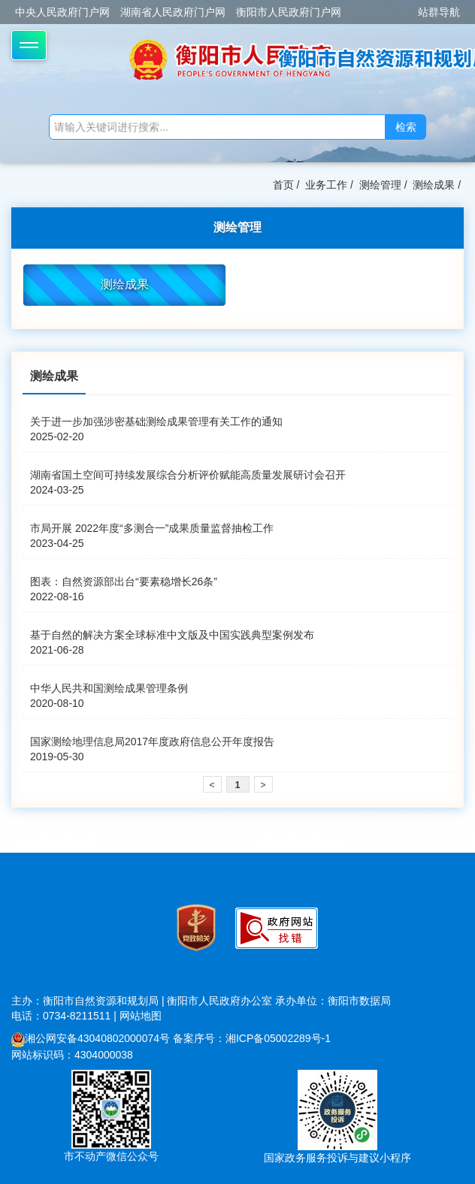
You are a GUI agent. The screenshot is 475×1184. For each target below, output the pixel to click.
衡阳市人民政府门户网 (288, 12)
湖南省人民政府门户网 (172, 12)
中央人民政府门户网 (62, 12)
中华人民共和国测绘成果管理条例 (109, 688)
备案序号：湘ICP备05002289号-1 (252, 1038)
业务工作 (326, 185)
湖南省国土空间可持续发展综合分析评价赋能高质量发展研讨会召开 (188, 475)
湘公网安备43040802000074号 (90, 1038)
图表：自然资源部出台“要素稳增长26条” (123, 581)
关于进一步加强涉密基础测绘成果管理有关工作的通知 (156, 421)
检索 (405, 127)
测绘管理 (380, 185)
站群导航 (439, 12)
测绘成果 (434, 185)
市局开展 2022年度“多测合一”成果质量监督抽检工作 (152, 528)
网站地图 (141, 1016)
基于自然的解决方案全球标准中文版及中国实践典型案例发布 (172, 635)
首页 (283, 185)
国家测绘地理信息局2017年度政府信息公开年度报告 (152, 741)
